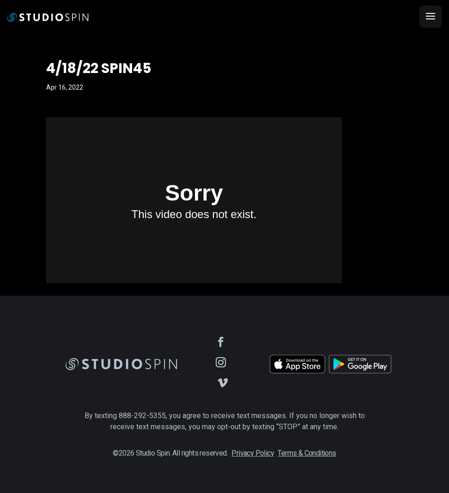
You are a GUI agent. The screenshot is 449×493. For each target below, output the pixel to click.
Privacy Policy (252, 453)
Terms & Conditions (307, 453)
